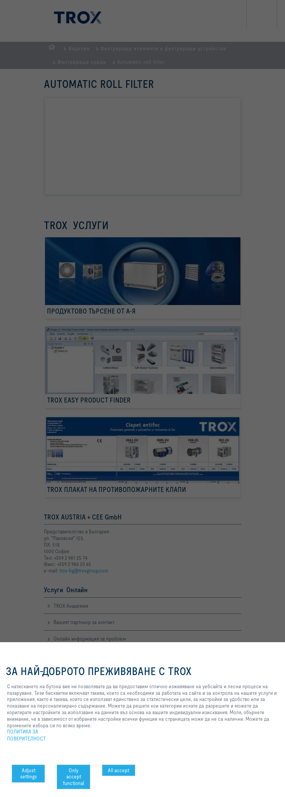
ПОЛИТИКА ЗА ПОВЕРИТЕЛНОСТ (26, 735)
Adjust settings (28, 773)
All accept (118, 770)
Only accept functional (73, 777)
